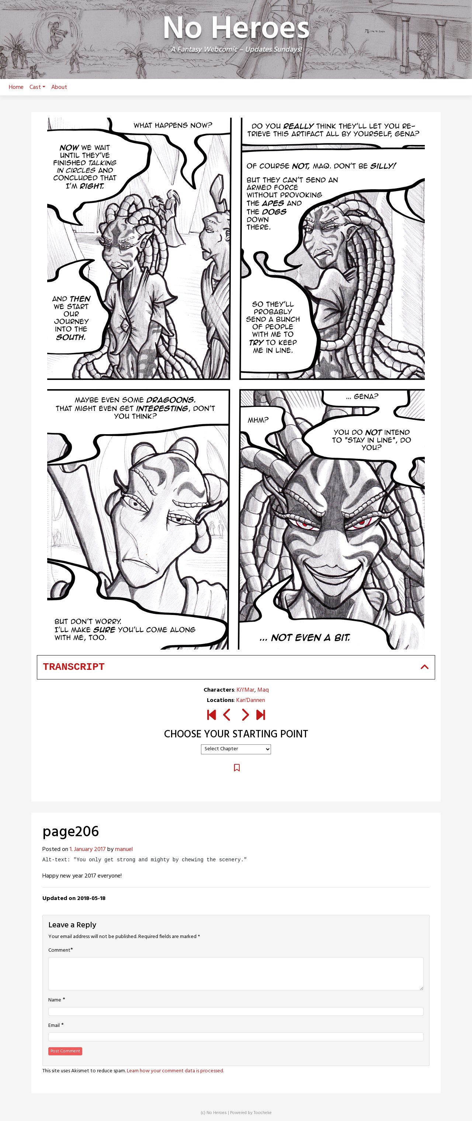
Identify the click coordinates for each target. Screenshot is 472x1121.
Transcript (74, 667)
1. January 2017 (88, 849)
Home (16, 87)
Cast (37, 87)
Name (54, 1000)
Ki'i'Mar (245, 690)
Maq (263, 690)
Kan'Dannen (250, 700)
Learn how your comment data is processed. (175, 1071)
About (59, 87)
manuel (124, 849)
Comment (59, 950)
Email (54, 1026)
